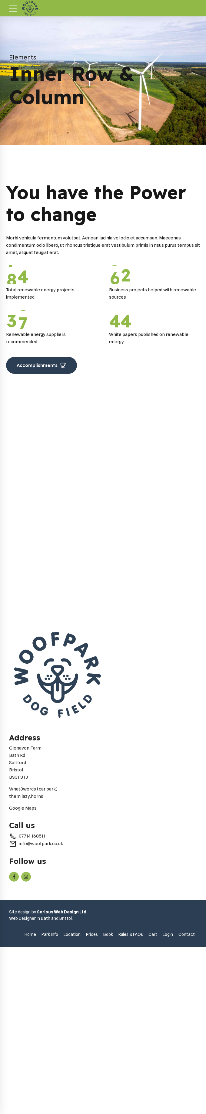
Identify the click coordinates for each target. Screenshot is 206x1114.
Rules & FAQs (130, 1092)
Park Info (50, 1092)
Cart (152, 1092)
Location (72, 1092)
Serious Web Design (58, 1069)
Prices (92, 1092)
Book (108, 1092)
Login (168, 1092)
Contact (186, 1092)
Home (30, 1092)
